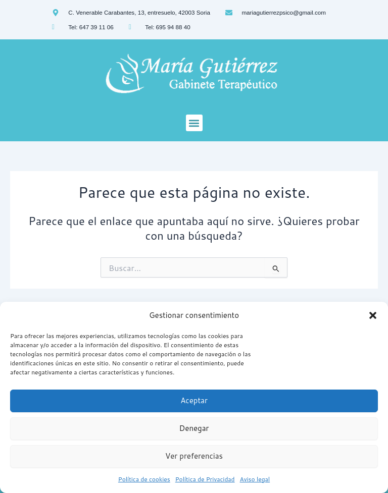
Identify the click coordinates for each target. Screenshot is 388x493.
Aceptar (194, 400)
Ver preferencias (194, 456)
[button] (373, 315)
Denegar (194, 428)
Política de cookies (144, 479)
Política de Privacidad (205, 479)
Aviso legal (255, 479)
